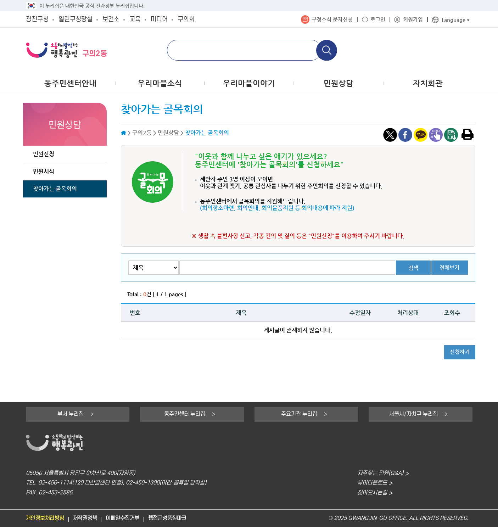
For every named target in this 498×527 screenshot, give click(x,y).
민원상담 (338, 83)
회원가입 (413, 19)
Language (453, 20)
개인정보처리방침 (45, 518)
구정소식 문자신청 (332, 19)
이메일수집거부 (122, 518)
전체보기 (449, 267)
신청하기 (460, 352)
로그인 (377, 19)
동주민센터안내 (70, 83)
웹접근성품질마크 (167, 518)
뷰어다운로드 (372, 483)
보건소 (110, 19)
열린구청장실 (75, 19)
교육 (135, 19)
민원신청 (43, 154)
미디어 (159, 19)
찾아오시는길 (372, 493)
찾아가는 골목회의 (55, 188)
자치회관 (428, 83)
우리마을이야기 (249, 83)
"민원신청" (321, 235)
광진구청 (37, 19)
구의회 (186, 19)
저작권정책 (85, 518)
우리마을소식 (160, 83)
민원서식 (43, 171)
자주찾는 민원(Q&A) (380, 473)
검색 (413, 268)
